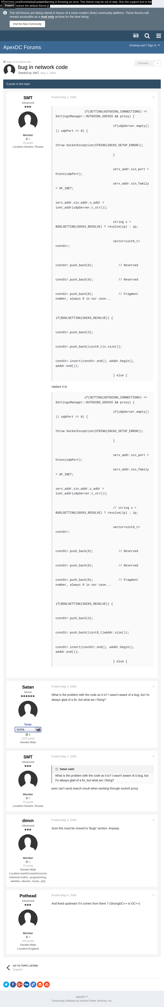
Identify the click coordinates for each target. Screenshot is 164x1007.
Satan (28, 687)
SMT (36, 73)
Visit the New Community (27, 24)
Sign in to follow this (18, 61)
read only (47, 16)
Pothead (28, 895)
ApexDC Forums (22, 47)
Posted (65, 97)
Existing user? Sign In (145, 45)
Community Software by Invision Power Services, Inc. (82, 1000)
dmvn (28, 820)
